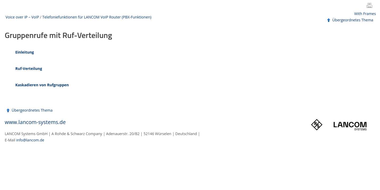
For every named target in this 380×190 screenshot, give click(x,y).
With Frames (365, 13)
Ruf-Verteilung (28, 68)
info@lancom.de (30, 139)
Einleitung (24, 52)
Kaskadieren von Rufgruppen (42, 84)
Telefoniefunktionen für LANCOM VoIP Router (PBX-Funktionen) (96, 17)
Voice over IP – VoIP (22, 17)
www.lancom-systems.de (35, 122)
